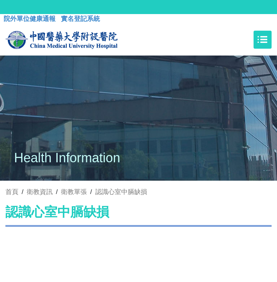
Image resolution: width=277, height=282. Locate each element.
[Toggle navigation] (263, 40)
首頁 (11, 191)
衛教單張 (74, 191)
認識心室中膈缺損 (121, 191)
